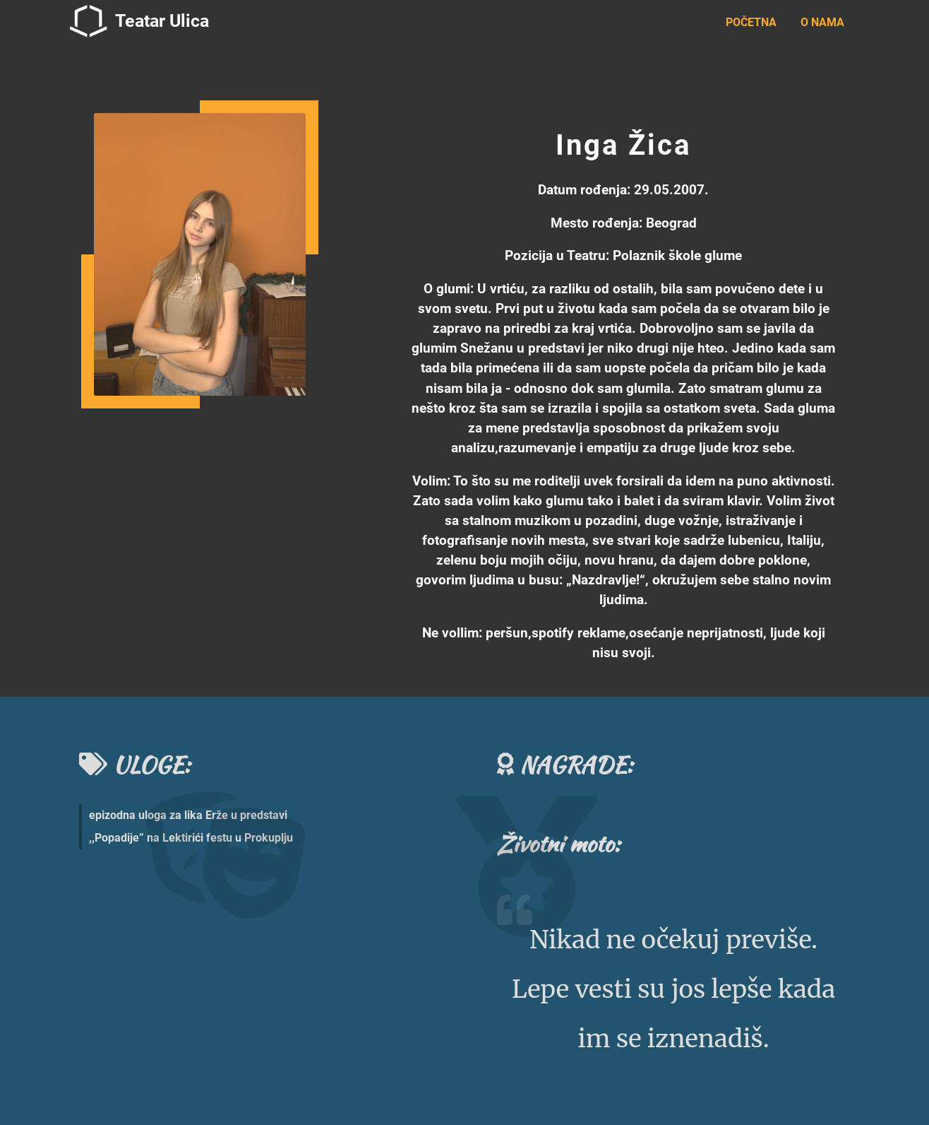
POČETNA (751, 22)
